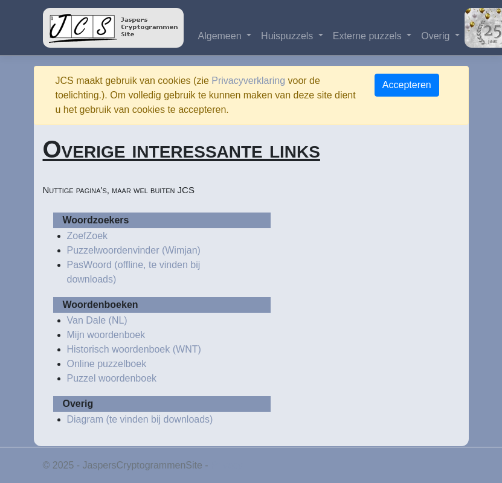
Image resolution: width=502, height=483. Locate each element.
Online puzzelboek (107, 364)
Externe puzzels (368, 36)
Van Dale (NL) (97, 320)
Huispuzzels (288, 36)
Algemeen (221, 36)
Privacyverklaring (248, 80)
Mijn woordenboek (106, 335)
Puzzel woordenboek (112, 378)
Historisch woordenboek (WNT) (134, 349)
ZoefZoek (87, 236)
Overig (436, 36)
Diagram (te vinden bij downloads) (140, 419)
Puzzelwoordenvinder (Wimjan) (134, 250)
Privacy (226, 465)
